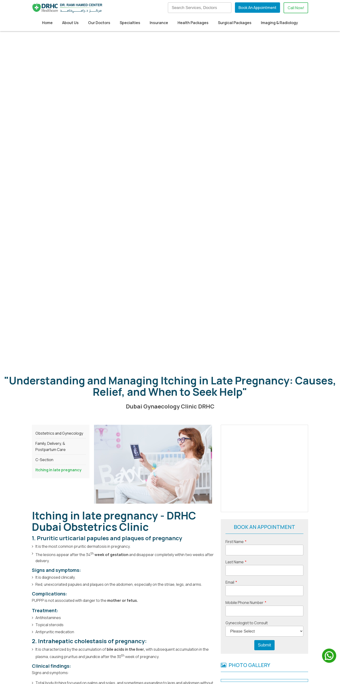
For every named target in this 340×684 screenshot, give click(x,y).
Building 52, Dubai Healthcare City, (67, 635)
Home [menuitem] (47, 22)
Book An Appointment (257, 7)
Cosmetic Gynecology (119, 522)
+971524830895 (93, 650)
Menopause (43, 528)
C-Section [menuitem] (44, 180)
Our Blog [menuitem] (193, 643)
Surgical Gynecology (163, 522)
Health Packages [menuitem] (193, 22)
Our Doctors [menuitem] (99, 22)
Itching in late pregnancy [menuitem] (58, 190)
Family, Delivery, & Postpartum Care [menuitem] (50, 166)
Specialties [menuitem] (130, 22)
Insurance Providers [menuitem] (139, 651)
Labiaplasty (65, 528)
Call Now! (296, 7)
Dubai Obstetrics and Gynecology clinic (68, 515)
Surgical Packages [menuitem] (234, 22)
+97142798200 (64, 650)
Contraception (199, 522)
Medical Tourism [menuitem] (136, 643)
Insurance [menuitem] (159, 22)
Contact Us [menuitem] (196, 659)
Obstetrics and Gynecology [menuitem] (59, 153)
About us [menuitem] (193, 635)
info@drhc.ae (60, 658)
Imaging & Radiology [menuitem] (279, 22)
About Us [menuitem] (70, 22)
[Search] (199, 7)
